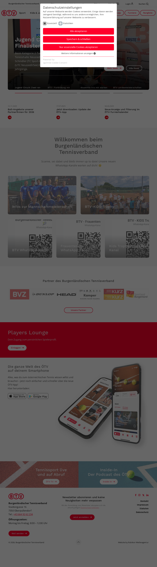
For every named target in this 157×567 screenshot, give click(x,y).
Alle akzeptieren (78, 31)
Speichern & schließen (78, 39)
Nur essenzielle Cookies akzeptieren (78, 47)
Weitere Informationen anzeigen (78, 53)
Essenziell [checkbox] (52, 23)
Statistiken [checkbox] (68, 23)
